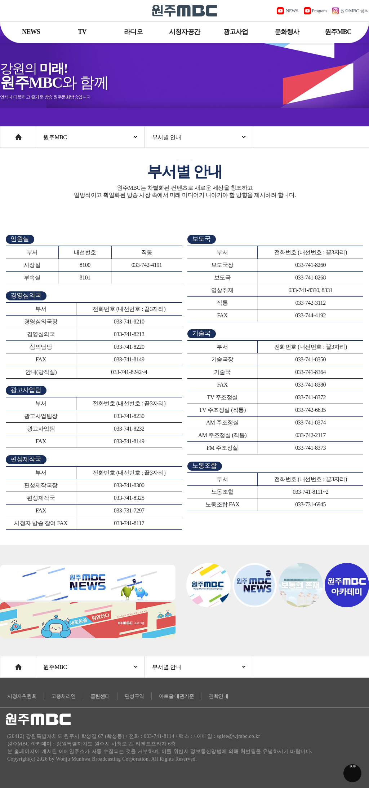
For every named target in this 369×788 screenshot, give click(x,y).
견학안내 (218, 696)
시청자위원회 (21, 696)
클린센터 (100, 696)
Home (7, 134)
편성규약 (134, 696)
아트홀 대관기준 (176, 696)
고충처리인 (63, 696)
